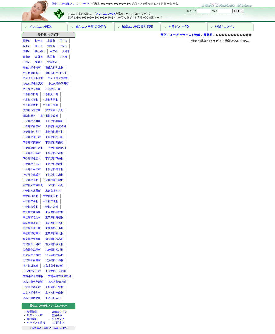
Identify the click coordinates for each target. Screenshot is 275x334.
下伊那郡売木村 (32, 163)
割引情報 (32, 319)
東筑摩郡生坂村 (54, 222)
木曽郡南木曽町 (32, 190)
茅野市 (39, 56)
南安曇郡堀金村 (54, 244)
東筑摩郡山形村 (54, 228)
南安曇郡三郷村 (32, 244)
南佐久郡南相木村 (55, 72)
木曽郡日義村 (30, 196)
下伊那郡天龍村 (54, 163)
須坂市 (51, 46)
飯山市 (27, 56)
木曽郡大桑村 (30, 206)
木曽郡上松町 (55, 185)
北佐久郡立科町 (32, 88)
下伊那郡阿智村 (57, 147)
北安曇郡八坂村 (32, 254)
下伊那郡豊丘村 (32, 174)
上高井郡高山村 (32, 271)
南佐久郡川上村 (54, 67)
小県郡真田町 (50, 94)
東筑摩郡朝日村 (32, 233)
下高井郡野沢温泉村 (59, 276)
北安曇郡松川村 (54, 249)
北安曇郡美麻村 (54, 254)
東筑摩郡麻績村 (54, 217)
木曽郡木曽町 (50, 206)
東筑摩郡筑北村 (54, 233)
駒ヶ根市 (40, 51)
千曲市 (27, 62)
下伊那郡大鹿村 (54, 174)
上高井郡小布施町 (53, 265)
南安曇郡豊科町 (32, 238)
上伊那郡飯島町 (32, 126)
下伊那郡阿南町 (54, 142)
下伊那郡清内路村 (33, 147)
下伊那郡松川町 (54, 137)
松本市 (39, 40)
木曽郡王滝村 (50, 201)
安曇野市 (52, 62)
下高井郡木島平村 (33, 276)
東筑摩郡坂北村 (32, 217)
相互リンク (58, 319)
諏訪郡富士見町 (54, 110)
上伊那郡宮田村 (32, 137)
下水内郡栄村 (53, 297)
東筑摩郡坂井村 (32, 222)
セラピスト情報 (179, 26)
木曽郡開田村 (50, 196)
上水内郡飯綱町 (32, 297)
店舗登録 (57, 315)
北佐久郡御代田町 (58, 83)
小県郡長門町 (30, 94)
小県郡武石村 (30, 99)
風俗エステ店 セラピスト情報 (180, 35)
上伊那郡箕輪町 (54, 121)
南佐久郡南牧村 (32, 72)
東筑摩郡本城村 (54, 212)
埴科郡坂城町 (30, 265)
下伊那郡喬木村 (54, 169)
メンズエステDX (105, 13)
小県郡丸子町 (53, 88)
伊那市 (27, 51)
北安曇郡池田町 (32, 249)
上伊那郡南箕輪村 (55, 126)
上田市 (51, 40)
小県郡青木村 (30, 104)
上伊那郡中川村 (32, 131)
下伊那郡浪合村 (32, 153)
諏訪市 (39, 46)
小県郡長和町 (50, 104)
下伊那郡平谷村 (54, 153)
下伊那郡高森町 (32, 142)
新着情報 (32, 311)
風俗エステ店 (35, 315)
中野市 (54, 51)
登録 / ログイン (225, 26)
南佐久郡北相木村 (33, 78)
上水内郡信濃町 (57, 281)
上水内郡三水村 (54, 287)
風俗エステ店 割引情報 (137, 26)
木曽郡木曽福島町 (33, 185)
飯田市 (27, 46)
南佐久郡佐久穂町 (58, 78)
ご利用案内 (58, 322)
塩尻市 (51, 56)
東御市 (39, 62)
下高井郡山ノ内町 (55, 271)
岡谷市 (63, 40)
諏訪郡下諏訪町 (32, 110)
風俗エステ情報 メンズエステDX (70, 3)
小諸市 (63, 46)
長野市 (27, 40)
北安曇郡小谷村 (54, 260)
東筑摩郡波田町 (32, 228)
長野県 (207, 35)
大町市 (66, 51)
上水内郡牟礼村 (32, 287)
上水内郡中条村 (54, 292)
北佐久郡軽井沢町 (33, 83)
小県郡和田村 (50, 99)
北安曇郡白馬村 (32, 260)
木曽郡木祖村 (53, 190)
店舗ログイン (59, 311)
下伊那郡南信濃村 (53, 179)
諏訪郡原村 (29, 115)
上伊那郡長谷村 (54, 131)
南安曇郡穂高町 (54, 238)
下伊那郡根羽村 (32, 158)
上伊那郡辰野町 (32, 121)
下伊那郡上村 (30, 179)
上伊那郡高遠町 (49, 115)
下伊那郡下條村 (54, 158)
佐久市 (63, 56)
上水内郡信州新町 (33, 281)
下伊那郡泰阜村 (32, 169)
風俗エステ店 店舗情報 (91, 26)
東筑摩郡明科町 (32, 212)
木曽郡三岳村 (30, 201)
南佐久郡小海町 (32, 67)
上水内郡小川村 (32, 292)
